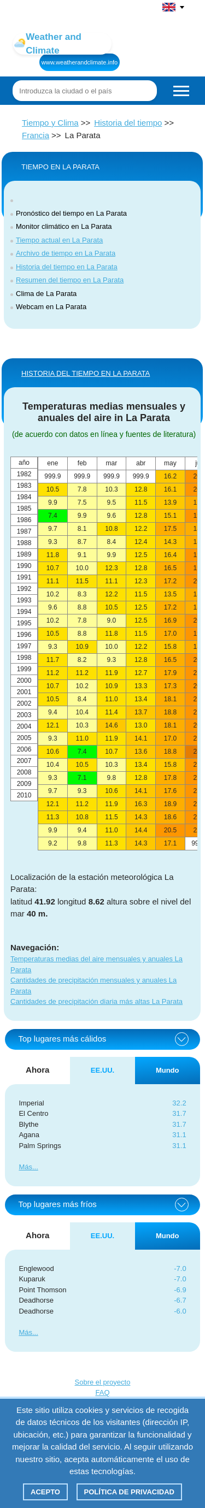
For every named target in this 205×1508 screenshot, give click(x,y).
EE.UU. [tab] (102, 1070)
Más (25, 1167)
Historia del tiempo (128, 122)
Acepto (45, 1492)
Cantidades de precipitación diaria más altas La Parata (96, 1001)
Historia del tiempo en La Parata (67, 267)
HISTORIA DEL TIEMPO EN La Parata (85, 373)
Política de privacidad (129, 1492)
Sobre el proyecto (103, 1382)
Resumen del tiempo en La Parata (70, 280)
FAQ (102, 1392)
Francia (35, 135)
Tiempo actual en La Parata (59, 240)
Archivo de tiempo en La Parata (65, 253)
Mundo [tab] (167, 1070)
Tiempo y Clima (50, 122)
